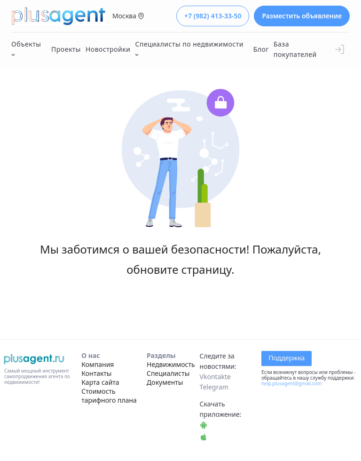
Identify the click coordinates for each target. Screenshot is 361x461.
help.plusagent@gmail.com (291, 383)
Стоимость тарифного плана (109, 396)
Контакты (96, 373)
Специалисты (168, 373)
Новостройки (108, 49)
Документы (165, 382)
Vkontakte (215, 376)
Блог (261, 49)
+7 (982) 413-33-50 (212, 15)
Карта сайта (100, 382)
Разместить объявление (302, 15)
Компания (97, 364)
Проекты (66, 49)
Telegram (214, 386)
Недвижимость (171, 364)
